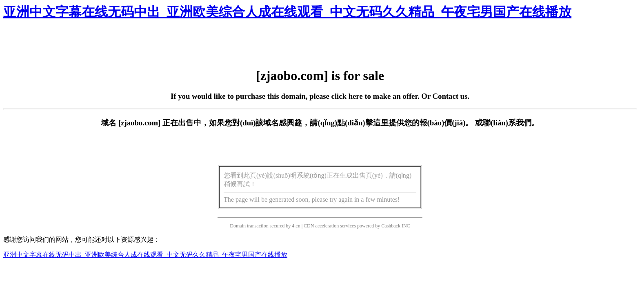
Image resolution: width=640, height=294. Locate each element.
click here (347, 96)
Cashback (390, 226)
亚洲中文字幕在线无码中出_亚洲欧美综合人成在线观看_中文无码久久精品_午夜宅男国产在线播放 (287, 11)
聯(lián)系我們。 (511, 122)
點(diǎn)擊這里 (362, 122)
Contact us (450, 96)
